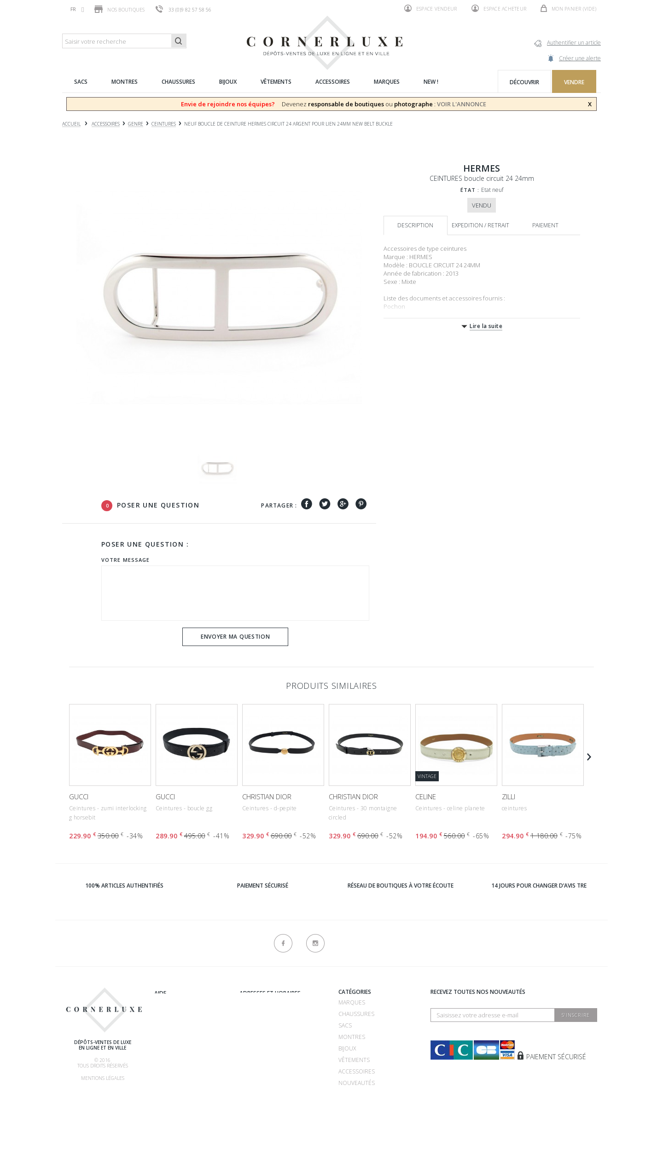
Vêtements (354, 1060)
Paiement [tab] (545, 225)
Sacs (345, 1025)
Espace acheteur (498, 8)
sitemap (250, 1098)
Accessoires (356, 1071)
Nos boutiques (119, 9)
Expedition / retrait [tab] (480, 225)
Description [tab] (415, 225)
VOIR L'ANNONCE (461, 104)
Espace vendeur (430, 8)
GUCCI (78, 796)
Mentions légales (102, 1078)
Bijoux (347, 1048)
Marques (351, 1002)
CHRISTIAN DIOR (266, 796)
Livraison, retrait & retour (195, 1085)
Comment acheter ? (182, 1039)
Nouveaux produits (268, 1087)
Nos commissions (180, 1073)
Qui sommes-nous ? (182, 993)
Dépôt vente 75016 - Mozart (280, 1039)
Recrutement (259, 1002)
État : (470, 189)
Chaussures (356, 1014)
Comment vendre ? (181, 1027)
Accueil (71, 124)
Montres (351, 1037)
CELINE (425, 796)
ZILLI (508, 796)
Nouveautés (356, 1083)
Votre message (125, 559)
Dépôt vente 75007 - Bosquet (282, 1027)
